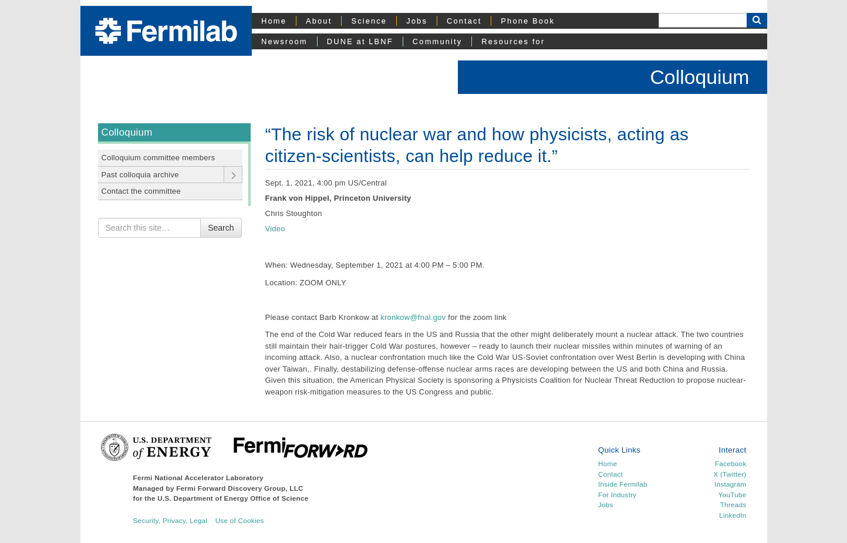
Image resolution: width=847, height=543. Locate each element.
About (319, 20)
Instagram (730, 484)
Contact (464, 20)
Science (369, 20)
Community (437, 41)
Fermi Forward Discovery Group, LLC (239, 488)
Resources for (513, 41)
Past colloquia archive (140, 174)
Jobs (416, 20)
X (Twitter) (729, 474)
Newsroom (284, 41)
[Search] (703, 20)
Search (221, 227)
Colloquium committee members (158, 157)
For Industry (617, 494)
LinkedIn (732, 515)
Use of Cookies (239, 520)
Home (273, 20)
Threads (733, 504)
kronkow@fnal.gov (413, 317)
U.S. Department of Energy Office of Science (232, 498)
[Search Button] (757, 20)
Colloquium (699, 77)
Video (275, 228)
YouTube (732, 494)
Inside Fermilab (622, 484)
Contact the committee (141, 191)
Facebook (730, 463)
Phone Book (528, 20)
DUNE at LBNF (360, 41)
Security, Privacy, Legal (170, 520)
